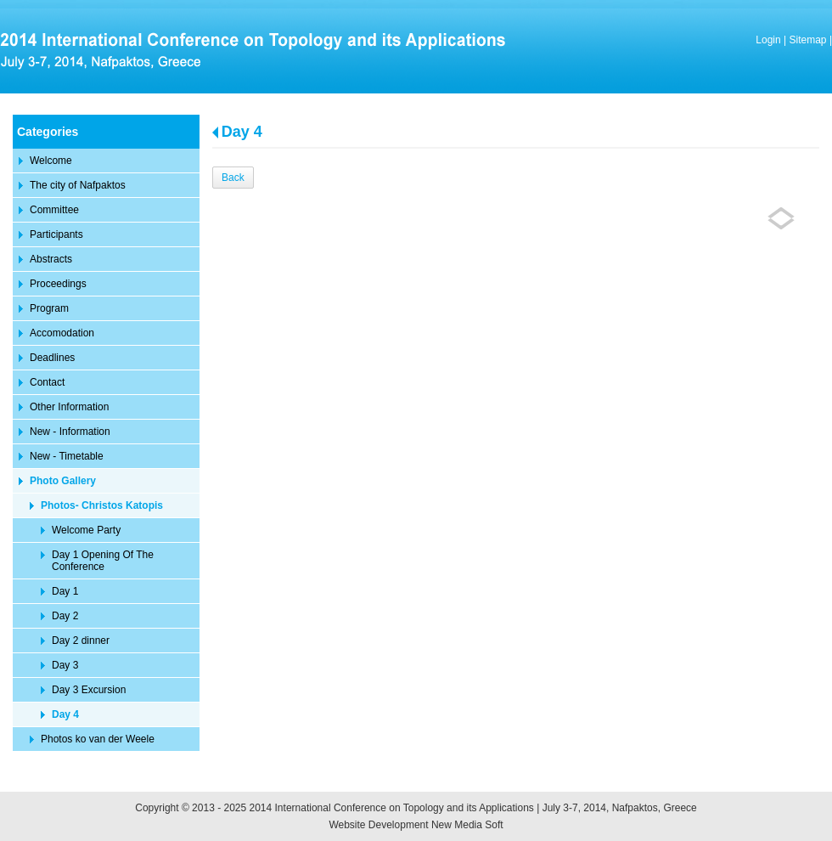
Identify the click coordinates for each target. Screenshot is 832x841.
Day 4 (242, 131)
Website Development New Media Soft (416, 825)
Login (768, 40)
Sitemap (808, 40)
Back (233, 177)
